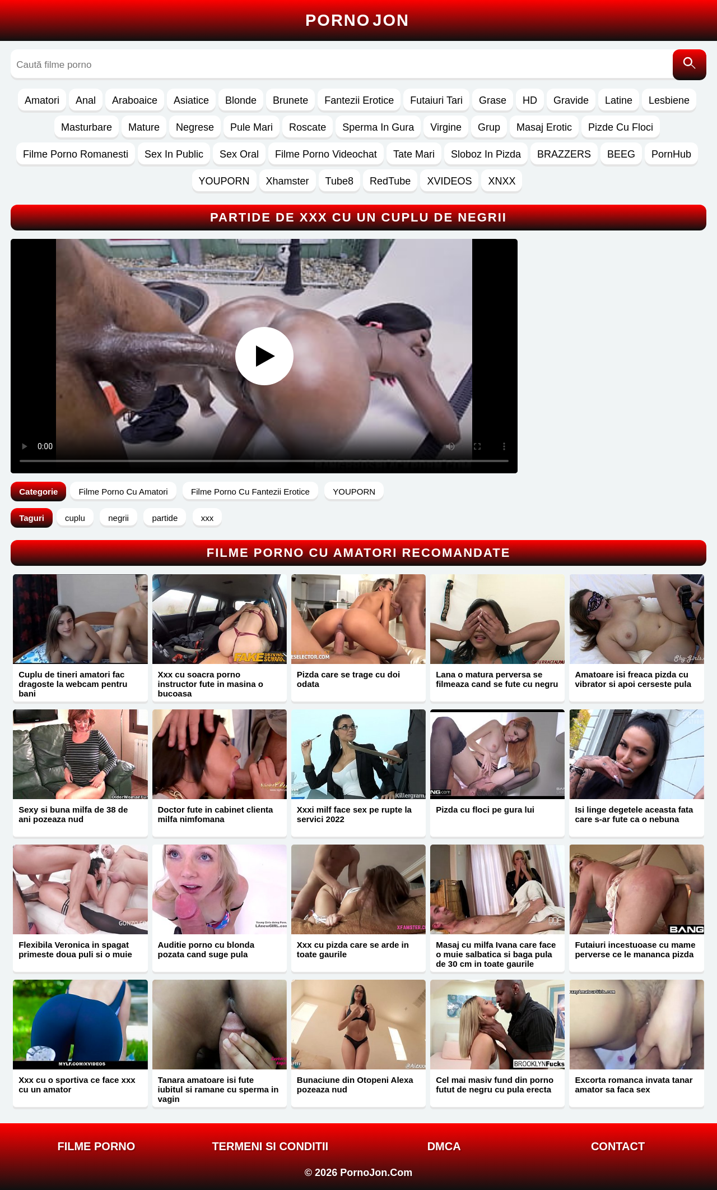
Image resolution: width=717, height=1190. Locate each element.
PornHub (671, 154)
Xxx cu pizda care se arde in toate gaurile (353, 949)
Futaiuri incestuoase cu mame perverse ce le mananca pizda (635, 949)
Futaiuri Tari (436, 100)
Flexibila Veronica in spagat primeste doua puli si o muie (75, 949)
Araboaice (134, 100)
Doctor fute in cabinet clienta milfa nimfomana (215, 814)
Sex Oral (239, 154)
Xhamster (287, 181)
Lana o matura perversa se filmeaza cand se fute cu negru (497, 679)
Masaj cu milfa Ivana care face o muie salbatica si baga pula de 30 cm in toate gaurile (496, 954)
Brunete (290, 100)
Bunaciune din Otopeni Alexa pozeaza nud (355, 1084)
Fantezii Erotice (359, 100)
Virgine (446, 127)
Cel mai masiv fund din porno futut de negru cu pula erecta (494, 1084)
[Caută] (689, 64)
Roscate (307, 127)
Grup (489, 127)
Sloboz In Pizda (486, 154)
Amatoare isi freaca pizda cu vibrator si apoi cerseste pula (633, 679)
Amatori (42, 100)
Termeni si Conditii (270, 1146)
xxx (207, 518)
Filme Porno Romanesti (75, 154)
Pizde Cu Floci (620, 127)
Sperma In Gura (378, 127)
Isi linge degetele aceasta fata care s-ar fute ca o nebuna (634, 814)
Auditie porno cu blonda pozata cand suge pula (206, 949)
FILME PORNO (96, 1146)
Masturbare (86, 127)
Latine (618, 100)
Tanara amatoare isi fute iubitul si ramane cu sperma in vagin (218, 1089)
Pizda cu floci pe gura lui (485, 809)
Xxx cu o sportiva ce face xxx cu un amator (76, 1084)
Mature (144, 127)
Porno (357, 20)
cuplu (75, 518)
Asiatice (191, 100)
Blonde (241, 100)
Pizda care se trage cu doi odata (348, 679)
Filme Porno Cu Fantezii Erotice (250, 491)
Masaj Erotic (544, 127)
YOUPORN (224, 181)
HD (530, 100)
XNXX (501, 181)
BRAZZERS (564, 154)
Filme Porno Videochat (326, 154)
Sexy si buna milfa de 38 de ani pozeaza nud (73, 814)
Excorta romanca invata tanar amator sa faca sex (633, 1084)
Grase (492, 100)
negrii (118, 518)
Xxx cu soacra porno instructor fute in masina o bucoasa (210, 684)
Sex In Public (174, 154)
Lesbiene (669, 100)
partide (165, 518)
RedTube (390, 181)
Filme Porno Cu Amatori (122, 491)
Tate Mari (414, 154)
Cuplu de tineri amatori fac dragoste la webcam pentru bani (72, 684)
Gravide (571, 100)
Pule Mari (251, 127)
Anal (86, 100)
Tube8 (339, 181)
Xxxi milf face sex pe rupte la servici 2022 (354, 814)
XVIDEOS (449, 181)
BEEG (621, 154)
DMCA (444, 1146)
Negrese (195, 127)
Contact (618, 1146)
